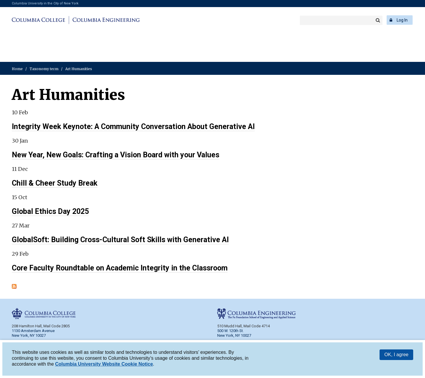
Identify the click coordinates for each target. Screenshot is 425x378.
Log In (402, 20)
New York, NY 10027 (234, 335)
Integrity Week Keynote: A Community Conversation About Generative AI (133, 126)
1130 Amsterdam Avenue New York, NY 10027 (33, 333)
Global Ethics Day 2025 (50, 211)
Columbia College (39, 20)
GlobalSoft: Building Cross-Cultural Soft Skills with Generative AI (120, 239)
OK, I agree (396, 354)
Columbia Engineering (105, 20)
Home (17, 69)
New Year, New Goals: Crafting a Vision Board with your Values (115, 155)
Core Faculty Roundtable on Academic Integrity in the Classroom (120, 268)
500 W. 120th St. (230, 331)
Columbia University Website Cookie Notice (104, 364)
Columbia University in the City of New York (45, 3)
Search (377, 20)
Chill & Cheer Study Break (54, 183)
